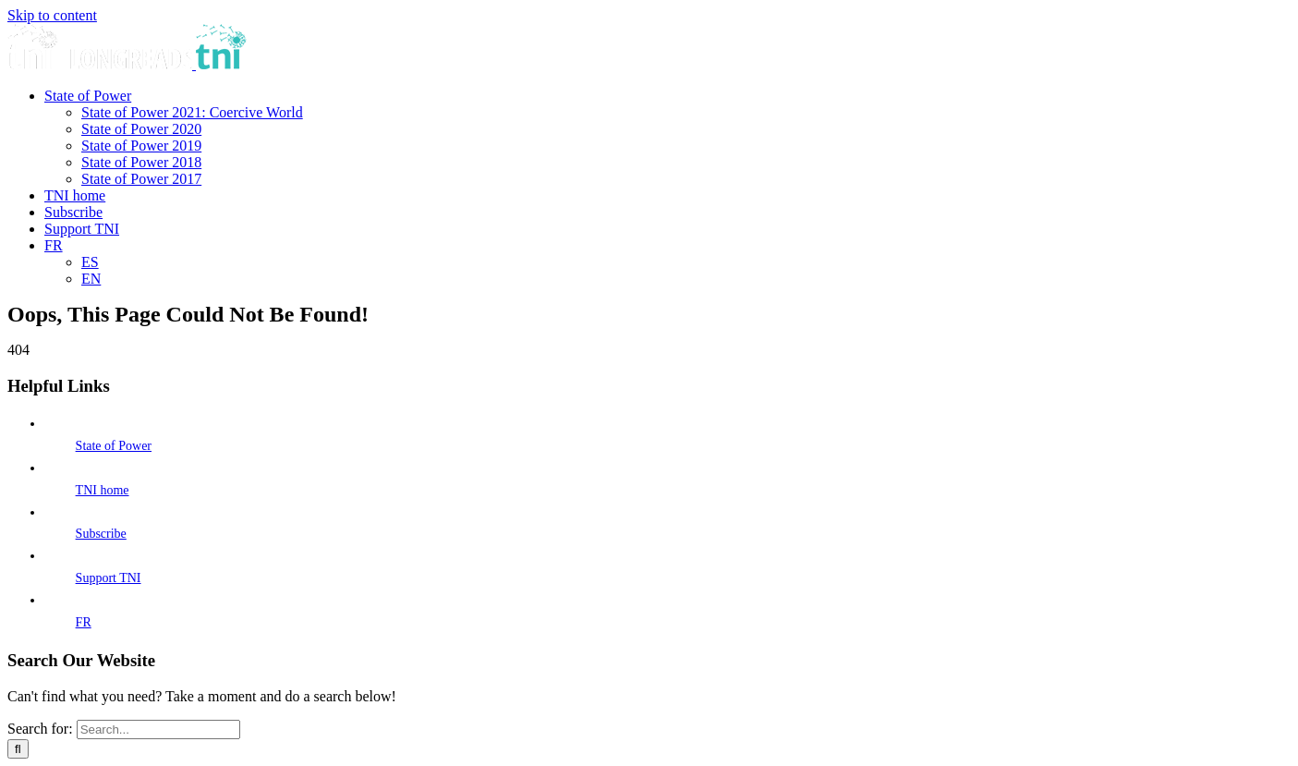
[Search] (18, 749)
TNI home (102, 490)
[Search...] (158, 729)
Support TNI (108, 578)
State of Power (114, 446)
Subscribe (101, 534)
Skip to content (52, 15)
